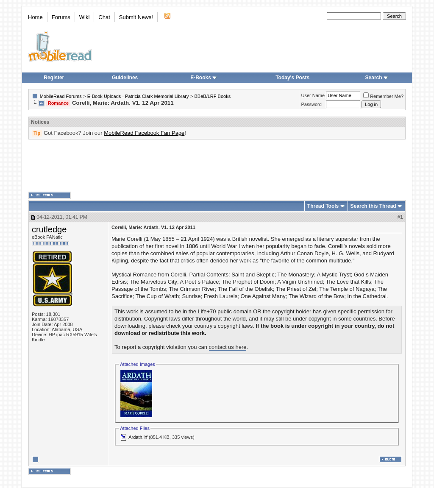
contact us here (228, 347)
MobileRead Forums (61, 96)
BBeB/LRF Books (213, 96)
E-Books (203, 78)
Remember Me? (383, 96)
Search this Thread (373, 206)
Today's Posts (292, 78)
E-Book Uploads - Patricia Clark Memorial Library (138, 96)
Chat (104, 17)
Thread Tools (323, 206)
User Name (313, 95)
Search (376, 78)
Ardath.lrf (137, 437)
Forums (61, 17)
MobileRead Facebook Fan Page (144, 133)
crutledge (49, 229)
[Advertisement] (217, 166)
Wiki (84, 17)
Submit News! (136, 17)
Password (311, 104)
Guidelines (125, 78)
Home (35, 17)
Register (54, 78)
